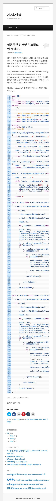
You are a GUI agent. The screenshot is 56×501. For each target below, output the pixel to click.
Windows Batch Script (16, 459)
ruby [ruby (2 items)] (39, 488)
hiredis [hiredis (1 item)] (26, 484)
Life (11, 441)
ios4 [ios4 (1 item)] (41, 484)
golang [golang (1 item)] (20, 484)
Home (10, 28)
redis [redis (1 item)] (34, 488)
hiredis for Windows (15, 456)
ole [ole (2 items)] (21, 488)
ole (44, 419)
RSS (17, 28)
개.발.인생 (14, 15)
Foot (12, 439)
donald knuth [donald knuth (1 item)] (44, 480)
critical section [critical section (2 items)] (33, 480)
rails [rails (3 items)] (30, 488)
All (15, 419)
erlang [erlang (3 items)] (10, 484)
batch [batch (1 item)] (30, 474)
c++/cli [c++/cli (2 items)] (17, 480)
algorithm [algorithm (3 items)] (15, 474)
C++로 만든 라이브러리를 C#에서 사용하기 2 (24, 464)
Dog (18, 419)
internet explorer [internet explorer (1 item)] (34, 484)
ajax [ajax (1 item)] (8, 474)
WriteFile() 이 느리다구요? (17, 462)
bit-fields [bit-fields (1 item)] (35, 474)
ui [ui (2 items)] (45, 488)
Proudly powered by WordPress (28, 498)
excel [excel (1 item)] (16, 484)
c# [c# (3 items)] (44, 474)
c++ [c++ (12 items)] (10, 479)
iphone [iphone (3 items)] (11, 488)
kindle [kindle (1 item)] (17, 488)
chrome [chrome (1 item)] (23, 480)
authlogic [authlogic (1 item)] (24, 474)
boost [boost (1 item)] (40, 474)
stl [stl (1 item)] (42, 488)
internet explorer (36, 419)
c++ (28, 419)
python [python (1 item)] (25, 488)
